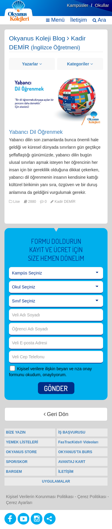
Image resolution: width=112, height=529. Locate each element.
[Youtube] (23, 519)
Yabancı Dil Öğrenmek (36, 132)
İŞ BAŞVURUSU (71, 432)
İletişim (78, 20)
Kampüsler (77, 5)
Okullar (102, 5)
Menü (55, 20)
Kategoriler (80, 64)
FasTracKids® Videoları (78, 442)
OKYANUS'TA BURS (75, 452)
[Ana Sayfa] (19, 11)
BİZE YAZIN (15, 432)
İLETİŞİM (65, 472)
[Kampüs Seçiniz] (56, 273)
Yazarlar (32, 64)
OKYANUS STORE (21, 452)
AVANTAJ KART (71, 462)
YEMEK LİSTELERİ (22, 442)
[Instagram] (36, 519)
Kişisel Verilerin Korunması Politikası (39, 496)
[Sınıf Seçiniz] (56, 301)
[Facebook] (10, 519)
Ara (99, 20)
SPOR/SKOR (16, 462)
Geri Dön (56, 414)
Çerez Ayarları (19, 502)
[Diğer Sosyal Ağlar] (50, 519)
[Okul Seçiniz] (56, 287)
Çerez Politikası (91, 496)
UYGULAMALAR (56, 481)
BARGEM (14, 472)
